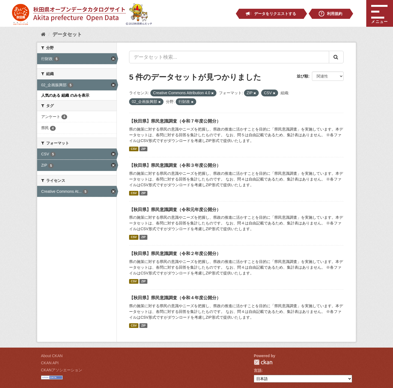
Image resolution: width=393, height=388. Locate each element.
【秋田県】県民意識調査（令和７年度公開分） (175, 121)
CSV (134, 148)
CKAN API (50, 363)
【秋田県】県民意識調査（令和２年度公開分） (175, 253)
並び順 (302, 76)
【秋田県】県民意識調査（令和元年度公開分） (175, 209)
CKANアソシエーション (61, 370)
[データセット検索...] (229, 57)
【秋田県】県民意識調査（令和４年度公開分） (175, 297)
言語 (257, 370)
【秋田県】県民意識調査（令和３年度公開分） (175, 165)
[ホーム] (43, 34)
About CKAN (51, 356)
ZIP (143, 148)
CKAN (263, 362)
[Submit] (336, 57)
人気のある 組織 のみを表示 (65, 95)
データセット (67, 34)
